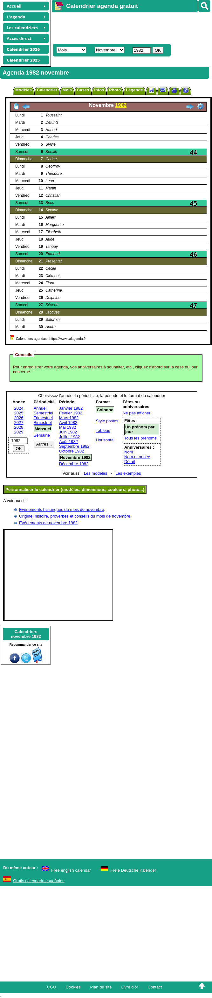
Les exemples (128, 473)
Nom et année (137, 456)
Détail (129, 461)
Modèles (23, 90)
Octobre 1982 (71, 451)
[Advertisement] (123, 27)
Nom (128, 452)
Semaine (42, 435)
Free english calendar (71, 870)
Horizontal (105, 440)
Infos (99, 90)
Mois (67, 90)
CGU (51, 987)
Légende (134, 90)
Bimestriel (43, 422)
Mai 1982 (67, 427)
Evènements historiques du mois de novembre (61, 509)
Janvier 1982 (71, 408)
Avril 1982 (68, 422)
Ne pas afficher (136, 413)
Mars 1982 (69, 417)
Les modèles (95, 473)
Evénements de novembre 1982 (48, 522)
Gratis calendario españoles (38, 880)
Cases (83, 90)
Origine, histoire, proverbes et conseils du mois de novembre (74, 516)
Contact (155, 987)
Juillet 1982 (69, 436)
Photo (115, 90)
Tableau (103, 430)
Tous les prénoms (140, 438)
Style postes (107, 421)
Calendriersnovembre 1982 (26, 634)
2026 (19, 417)
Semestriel (43, 413)
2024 (19, 408)
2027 (19, 422)
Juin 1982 (68, 432)
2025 (19, 413)
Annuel (40, 408)
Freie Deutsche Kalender (133, 870)
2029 (19, 432)
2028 (19, 427)
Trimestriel (43, 417)
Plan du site (101, 987)
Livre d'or (129, 987)
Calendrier (47, 90)
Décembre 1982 (74, 463)
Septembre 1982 (74, 446)
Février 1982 (70, 413)
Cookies (73, 987)
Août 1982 (68, 441)
